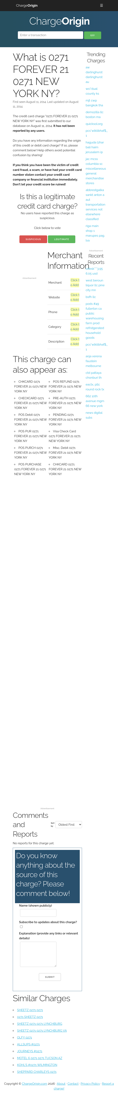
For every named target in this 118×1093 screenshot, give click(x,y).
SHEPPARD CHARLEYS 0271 (36, 1072)
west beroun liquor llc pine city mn (95, 285)
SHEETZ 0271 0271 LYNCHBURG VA (42, 1030)
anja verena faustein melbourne (94, 361)
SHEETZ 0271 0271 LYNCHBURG (39, 1024)
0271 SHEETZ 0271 (30, 1017)
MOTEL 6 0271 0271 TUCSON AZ (39, 1058)
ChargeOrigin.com (34, 1084)
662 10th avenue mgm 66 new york (95, 401)
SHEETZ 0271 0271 (30, 1010)
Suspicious (33, 239)
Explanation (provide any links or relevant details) (48, 936)
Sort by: (52, 824)
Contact (73, 1084)
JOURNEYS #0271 (29, 1051)
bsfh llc (91, 297)
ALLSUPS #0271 (28, 1044)
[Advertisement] (29, 262)
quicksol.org (94, 124)
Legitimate (61, 239)
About (61, 1084)
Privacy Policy (90, 1084)
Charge (26, 5)
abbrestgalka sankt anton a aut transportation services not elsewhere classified (95, 204)
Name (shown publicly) (35, 905)
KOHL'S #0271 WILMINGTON (37, 1065)
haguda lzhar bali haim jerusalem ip (95, 147)
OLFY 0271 (24, 1037)
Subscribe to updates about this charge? (48, 922)
